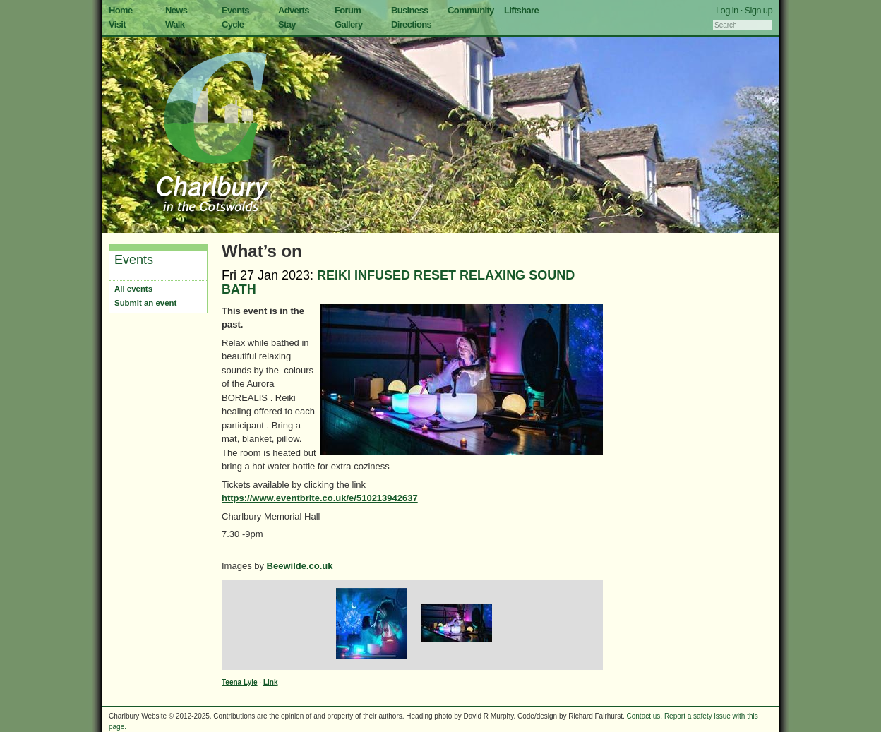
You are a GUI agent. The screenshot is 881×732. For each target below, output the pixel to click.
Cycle (233, 24)
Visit (117, 24)
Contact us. (645, 716)
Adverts (293, 10)
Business (409, 10)
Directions (411, 24)
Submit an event (145, 303)
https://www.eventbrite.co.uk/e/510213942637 (320, 498)
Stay (287, 24)
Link (270, 682)
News (176, 10)
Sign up (758, 10)
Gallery (349, 24)
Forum (348, 10)
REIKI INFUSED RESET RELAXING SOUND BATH (398, 282)
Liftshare (521, 10)
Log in (727, 10)
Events (235, 10)
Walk (174, 24)
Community (471, 10)
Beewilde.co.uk (300, 565)
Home (121, 10)
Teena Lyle (240, 682)
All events (133, 288)
